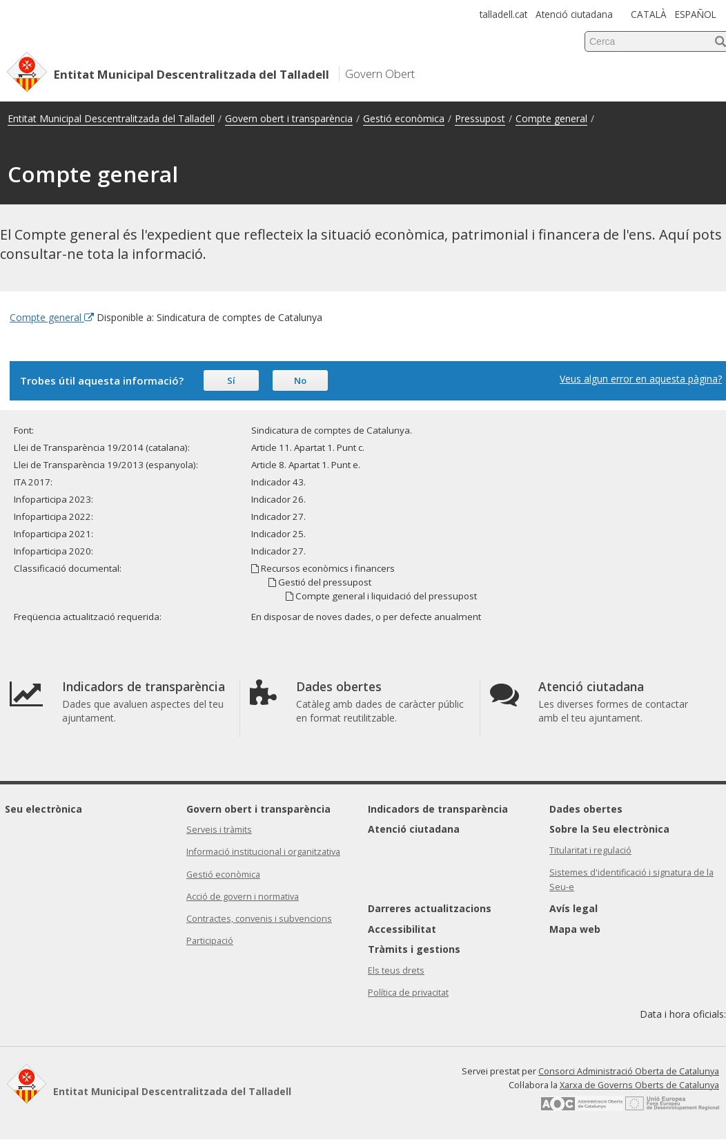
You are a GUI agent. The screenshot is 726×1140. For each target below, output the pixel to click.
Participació (209, 941)
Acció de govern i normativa (242, 896)
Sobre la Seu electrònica (609, 828)
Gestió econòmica (403, 118)
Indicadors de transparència (438, 808)
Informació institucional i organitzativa (263, 852)
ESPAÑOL (695, 14)
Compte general (551, 118)
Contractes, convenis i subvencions (259, 919)
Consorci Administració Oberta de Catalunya (628, 1071)
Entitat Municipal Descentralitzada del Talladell (111, 118)
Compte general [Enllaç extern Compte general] (52, 317)
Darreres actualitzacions (429, 908)
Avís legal (573, 908)
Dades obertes (585, 808)
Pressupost (480, 118)
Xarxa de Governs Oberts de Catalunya (639, 1085)
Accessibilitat (402, 929)
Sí (231, 380)
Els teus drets (396, 970)
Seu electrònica (43, 808)
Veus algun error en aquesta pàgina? (641, 378)
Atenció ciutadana (574, 14)
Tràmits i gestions (414, 949)
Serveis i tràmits (219, 829)
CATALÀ (649, 14)
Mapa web (574, 929)
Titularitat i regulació (590, 850)
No (300, 380)
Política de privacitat (408, 992)
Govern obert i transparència (289, 118)
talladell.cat (503, 14)
